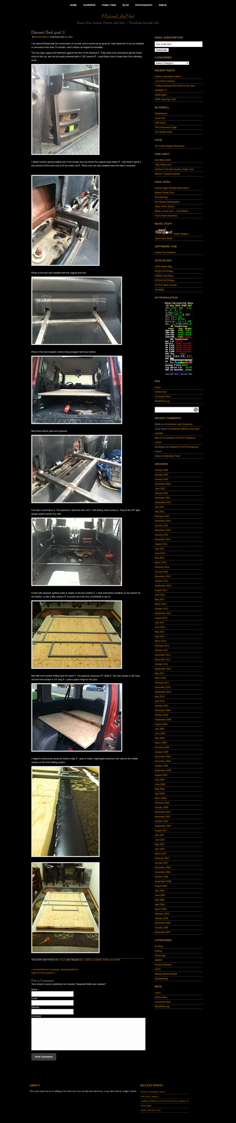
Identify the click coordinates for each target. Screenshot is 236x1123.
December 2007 (162, 812)
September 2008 (163, 770)
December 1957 (162, 932)
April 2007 (160, 849)
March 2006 (160, 909)
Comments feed (162, 396)
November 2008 (162, 761)
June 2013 (160, 595)
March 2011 (160, 678)
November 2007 (162, 816)
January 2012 (161, 650)
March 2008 (160, 798)
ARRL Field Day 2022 (165, 99)
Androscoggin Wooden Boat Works (172, 188)
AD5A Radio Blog (163, 266)
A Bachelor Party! (172, 456)
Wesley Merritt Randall (166, 974)
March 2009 (160, 742)
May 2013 (159, 599)
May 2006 (159, 900)
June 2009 (160, 733)
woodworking (161, 978)
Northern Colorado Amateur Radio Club (174, 169)
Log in (158, 387)
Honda (106, 960)
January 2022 (161, 493)
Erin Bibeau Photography (167, 202)
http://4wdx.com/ (163, 164)
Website (35, 1007)
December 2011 (162, 655)
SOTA (158, 969)
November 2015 (162, 530)
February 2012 (162, 645)
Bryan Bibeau (41, 37)
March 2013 (160, 604)
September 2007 (163, 826)
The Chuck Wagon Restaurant (169, 146)
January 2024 (161, 479)
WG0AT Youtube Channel (167, 174)
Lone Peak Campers (165, 81)
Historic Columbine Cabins (168, 76)
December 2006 (162, 867)
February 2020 (162, 516)
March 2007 (160, 853)
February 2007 (162, 858)
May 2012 (159, 632)
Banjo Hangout (171, 234)
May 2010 (159, 696)
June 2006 (160, 895)
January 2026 (161, 470)
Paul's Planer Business (166, 215)
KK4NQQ (159, 289)
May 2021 (159, 511)
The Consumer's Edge (166, 127)
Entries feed (160, 392)
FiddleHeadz (161, 113)
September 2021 (163, 502)
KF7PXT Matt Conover (166, 285)
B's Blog (62, 960)
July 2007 (159, 835)
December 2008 (162, 756)
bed (81, 960)
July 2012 (159, 622)
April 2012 (160, 636)
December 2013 (162, 576)
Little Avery (160, 122)
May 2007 (159, 844)
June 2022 (160, 488)
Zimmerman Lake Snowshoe (178, 424)
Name (34, 989)
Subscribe (161, 50)
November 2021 (162, 498)
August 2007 (161, 830)
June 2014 (160, 553)
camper (88, 960)
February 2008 (162, 803)
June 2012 (160, 627)
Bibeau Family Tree (164, 192)
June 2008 (160, 784)
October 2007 (161, 821)
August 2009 (161, 724)
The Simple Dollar (163, 132)
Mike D (158, 438)
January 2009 (161, 752)
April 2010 (160, 701)
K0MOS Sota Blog (164, 276)
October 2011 (161, 664)
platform (115, 960)
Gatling (158, 951)
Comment (36, 1016)
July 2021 (159, 507)
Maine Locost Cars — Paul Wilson (171, 211)
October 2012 (161, 608)
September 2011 (163, 669)
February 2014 (162, 567)
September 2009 (163, 719)
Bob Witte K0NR (163, 160)
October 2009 (161, 715)
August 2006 (161, 886)
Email (34, 998)
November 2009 (162, 710)
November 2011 (162, 659)
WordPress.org (162, 401)
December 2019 (162, 521)
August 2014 (161, 544)
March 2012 (160, 641)
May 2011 (159, 673)
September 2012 (163, 613)
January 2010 (161, 705)
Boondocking (161, 197)
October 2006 (161, 876)
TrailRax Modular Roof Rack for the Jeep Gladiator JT (164, 1101)
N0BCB (158, 960)
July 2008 (159, 779)
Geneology (160, 955)
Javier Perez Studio (164, 206)
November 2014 (162, 539)
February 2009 (162, 747)
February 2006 (162, 913)
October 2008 (161, 766)
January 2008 (161, 807)
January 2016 (161, 525)
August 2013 (161, 590)
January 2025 (161, 474)
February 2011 (162, 682)
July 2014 (159, 548)
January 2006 (161, 918)
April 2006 (160, 904)
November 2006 (162, 872)
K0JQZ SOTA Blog (164, 271)
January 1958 (161, 927)
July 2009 (159, 729)
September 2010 (163, 692)
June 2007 (160, 840)
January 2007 (161, 863)
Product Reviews (163, 964)
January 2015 (161, 534)
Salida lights (161, 95)
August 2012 (161, 618)
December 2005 (162, 923)
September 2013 (163, 585)
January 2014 (161, 571)
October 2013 (161, 581)
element (97, 960)
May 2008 (159, 789)
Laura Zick (160, 118)
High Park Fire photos (43, 972)
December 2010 (162, 687)
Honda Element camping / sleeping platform (54, 969)
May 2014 (159, 558)
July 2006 (159, 890)
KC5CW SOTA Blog (164, 280)
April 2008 (160, 793)
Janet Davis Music (164, 238)
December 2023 (162, 484)
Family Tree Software (165, 252)
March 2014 (160, 562)
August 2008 (161, 775)
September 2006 (163, 881)
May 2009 (159, 738)
